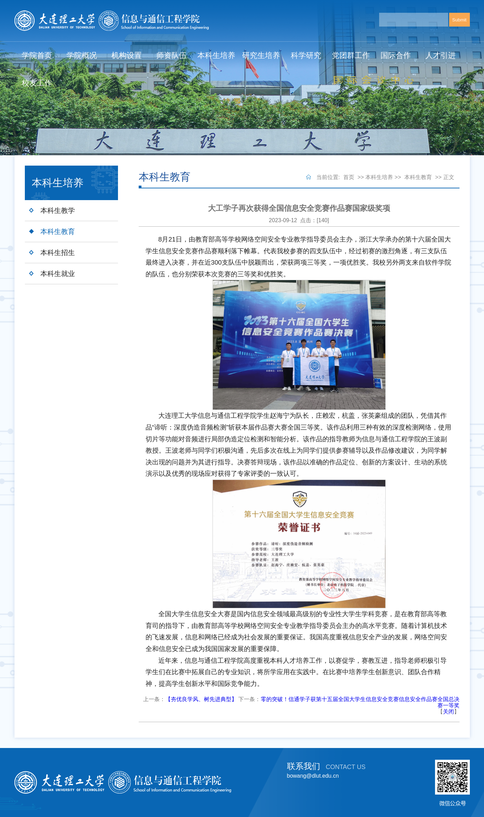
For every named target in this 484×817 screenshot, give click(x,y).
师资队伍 (171, 55)
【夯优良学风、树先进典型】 (201, 699)
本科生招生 (57, 252)
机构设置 (126, 55)
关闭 (448, 712)
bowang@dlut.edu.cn (313, 776)
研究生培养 (261, 55)
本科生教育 (57, 231)
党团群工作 (351, 55)
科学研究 (306, 55)
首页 (348, 177)
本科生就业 (57, 273)
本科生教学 (57, 210)
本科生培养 (216, 55)
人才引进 (440, 55)
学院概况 (82, 55)
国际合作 (396, 55)
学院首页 (37, 55)
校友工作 (37, 83)
